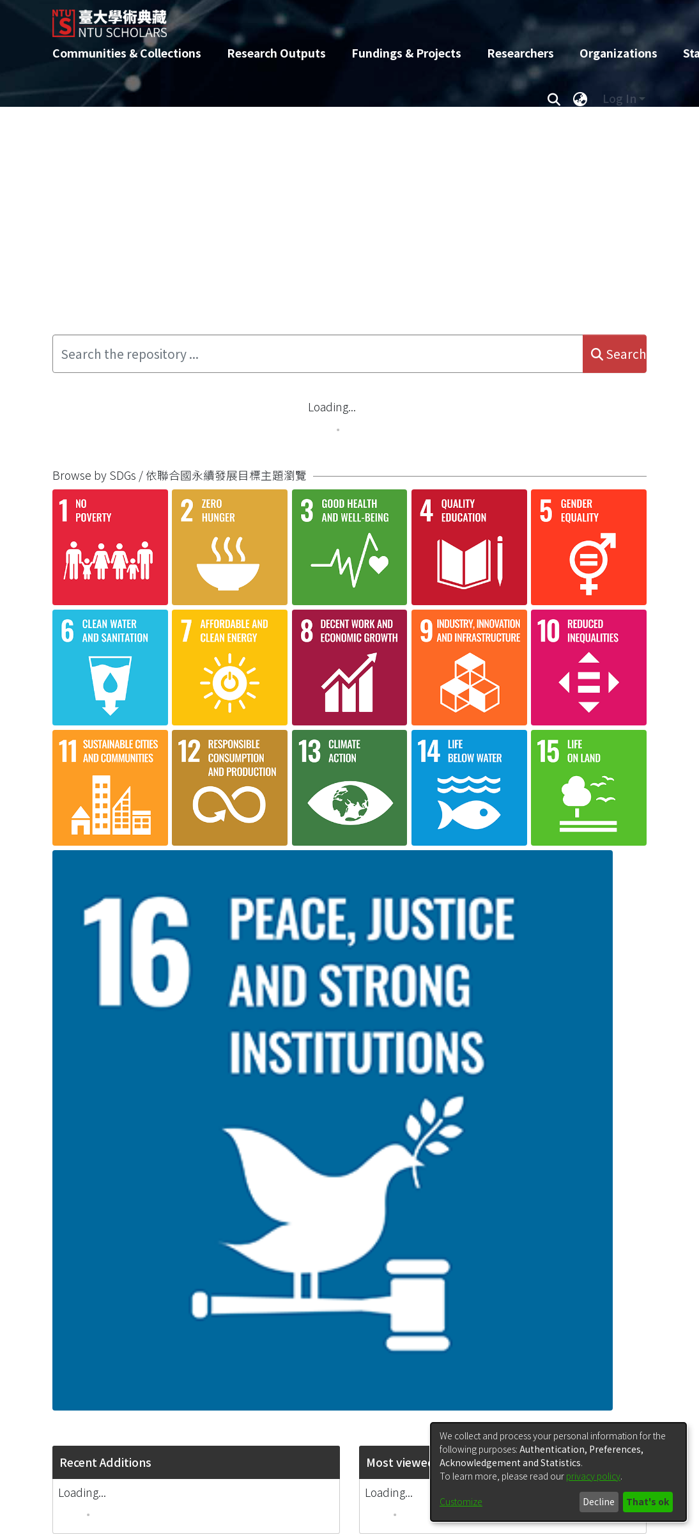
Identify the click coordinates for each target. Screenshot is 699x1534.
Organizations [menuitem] (618, 53)
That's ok (647, 1501)
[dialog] (558, 1472)
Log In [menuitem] (619, 98)
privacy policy (593, 1475)
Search (619, 354)
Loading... (332, 407)
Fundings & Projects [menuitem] (406, 53)
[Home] (338, 18)
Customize (461, 1501)
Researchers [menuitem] (520, 53)
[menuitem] (580, 98)
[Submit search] (554, 98)
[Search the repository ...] (317, 354)
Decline (599, 1501)
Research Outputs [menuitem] (276, 53)
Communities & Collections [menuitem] (126, 53)
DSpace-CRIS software (266, 1525)
